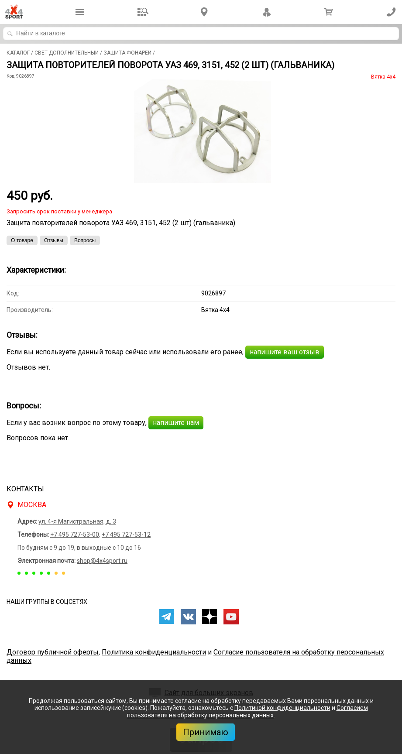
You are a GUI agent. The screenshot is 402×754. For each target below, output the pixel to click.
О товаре (22, 240)
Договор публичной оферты (53, 652)
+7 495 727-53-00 (74, 534)
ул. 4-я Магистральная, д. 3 (77, 521)
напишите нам (176, 422)
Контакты (25, 489)
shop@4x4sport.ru (102, 560)
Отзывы (53, 240)
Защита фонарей (127, 53)
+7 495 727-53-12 (126, 534)
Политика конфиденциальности (154, 652)
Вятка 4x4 (383, 76)
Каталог (18, 53)
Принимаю (205, 732)
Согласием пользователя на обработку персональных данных (247, 711)
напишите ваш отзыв (285, 352)
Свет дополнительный (66, 53)
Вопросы (85, 240)
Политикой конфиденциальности (282, 707)
